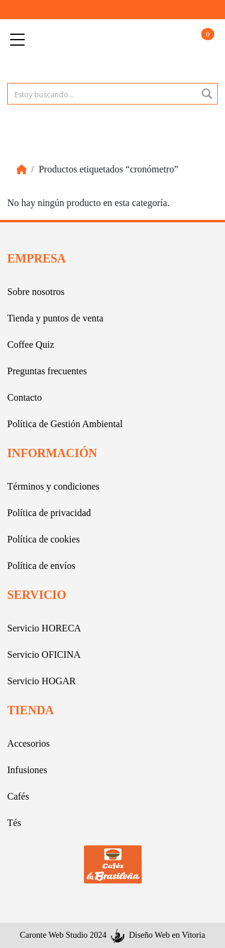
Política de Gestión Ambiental (64, 424)
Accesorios (28, 743)
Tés (14, 823)
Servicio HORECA (44, 628)
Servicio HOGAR (41, 681)
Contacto (24, 397)
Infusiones (27, 770)
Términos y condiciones (53, 486)
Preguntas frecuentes (47, 371)
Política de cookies (43, 539)
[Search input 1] (102, 94)
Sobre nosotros (36, 292)
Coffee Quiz (30, 344)
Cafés (18, 796)
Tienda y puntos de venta (55, 318)
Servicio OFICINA (43, 654)
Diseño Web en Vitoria (167, 935)
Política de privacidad (49, 513)
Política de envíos (41, 566)
